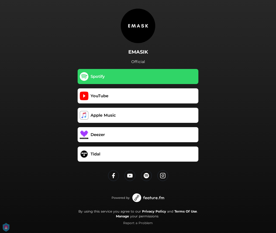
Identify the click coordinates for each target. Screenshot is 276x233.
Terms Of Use (185, 211)
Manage (122, 216)
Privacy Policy (154, 211)
